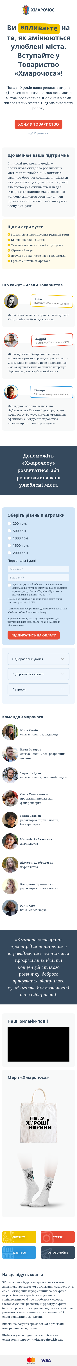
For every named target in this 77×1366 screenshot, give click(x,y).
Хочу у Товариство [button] (38, 124)
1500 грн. (21, 545)
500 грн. (20, 530)
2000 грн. (21, 552)
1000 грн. (21, 538)
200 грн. (20, 523)
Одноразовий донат (38, 659)
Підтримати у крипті (38, 674)
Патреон (38, 689)
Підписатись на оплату (33, 635)
